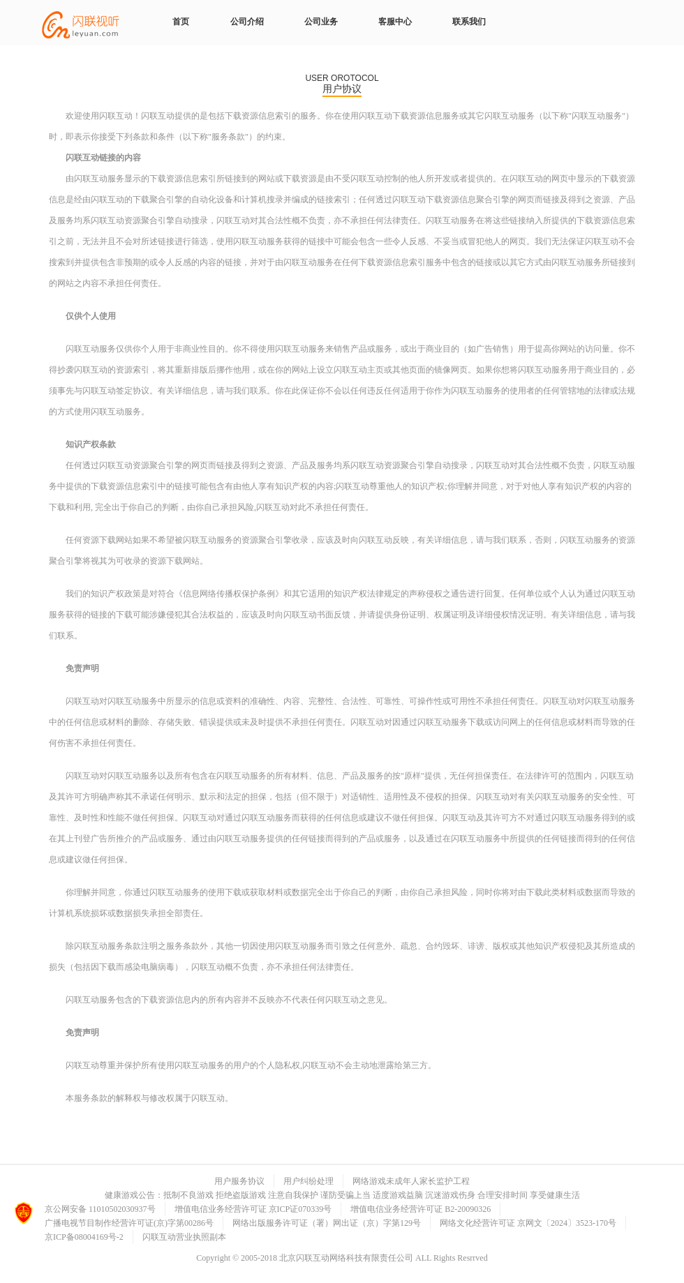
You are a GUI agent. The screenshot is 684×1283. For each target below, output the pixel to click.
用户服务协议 (239, 1181)
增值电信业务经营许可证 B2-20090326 (420, 1209)
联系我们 (469, 22)
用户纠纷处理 (308, 1181)
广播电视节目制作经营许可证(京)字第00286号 (129, 1223)
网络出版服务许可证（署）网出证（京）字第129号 (326, 1223)
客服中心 (395, 22)
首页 (180, 22)
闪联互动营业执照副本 (184, 1237)
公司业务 (321, 22)
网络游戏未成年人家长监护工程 (411, 1181)
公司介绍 (247, 22)
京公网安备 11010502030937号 (100, 1209)
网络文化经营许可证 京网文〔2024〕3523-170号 (528, 1223)
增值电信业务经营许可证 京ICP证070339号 (253, 1209)
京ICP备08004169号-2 (84, 1237)
